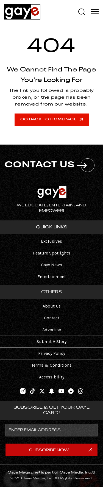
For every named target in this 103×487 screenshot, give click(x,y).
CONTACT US (49, 165)
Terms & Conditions (51, 365)
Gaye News (51, 264)
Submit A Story (51, 341)
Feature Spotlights (51, 253)
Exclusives (51, 241)
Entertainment (51, 276)
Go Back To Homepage (51, 119)
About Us (52, 306)
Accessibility (51, 377)
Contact (51, 317)
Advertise (51, 329)
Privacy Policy (51, 353)
